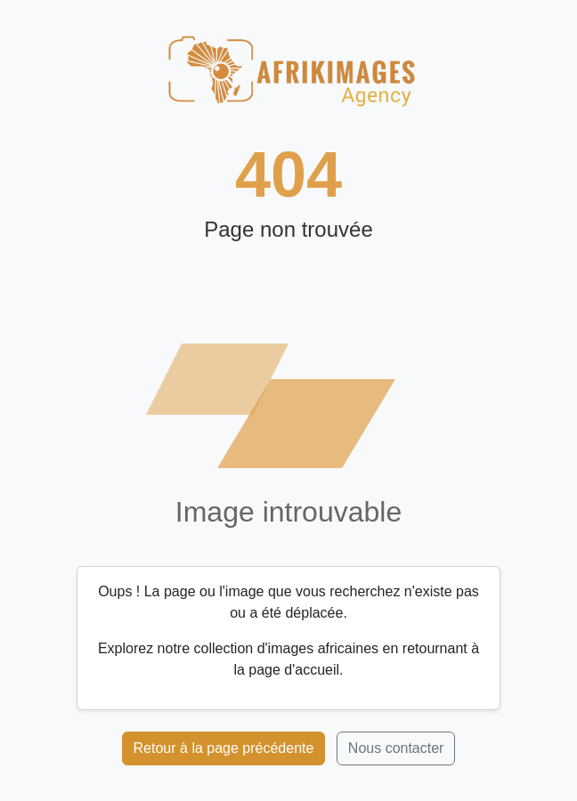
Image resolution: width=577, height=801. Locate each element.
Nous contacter (396, 748)
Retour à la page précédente (224, 748)
